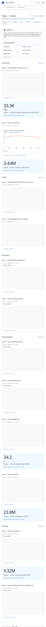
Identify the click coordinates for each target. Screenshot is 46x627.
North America (27, 18)
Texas (7, 18)
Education (28, 22)
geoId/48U (42, 16)
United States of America (16, 18)
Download (7, 155)
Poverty (6, 150)
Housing (5, 23)
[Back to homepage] (3, 3)
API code (22, 115)
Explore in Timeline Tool (9, 97)
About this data (16, 115)
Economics (14, 22)
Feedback (38, 2)
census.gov (9, 115)
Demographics (37, 22)
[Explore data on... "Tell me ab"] (23, 7)
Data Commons (9, 2)
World (32, 18)
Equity (21, 22)
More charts (41, 63)
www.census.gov (7, 57)
